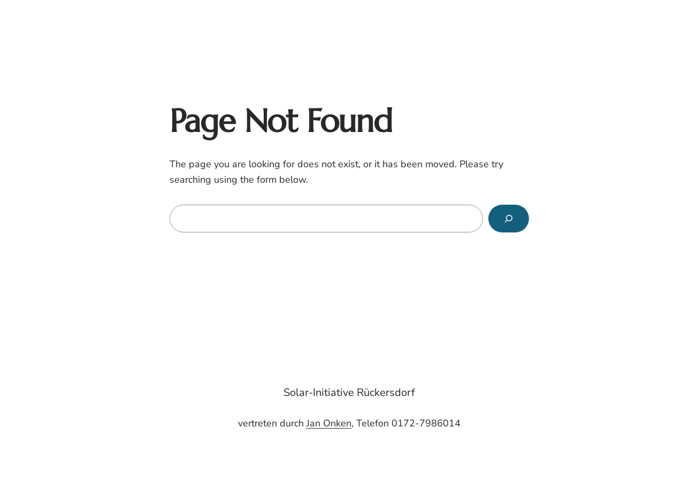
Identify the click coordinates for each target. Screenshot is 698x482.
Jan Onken (328, 423)
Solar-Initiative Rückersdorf (349, 392)
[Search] (508, 218)
